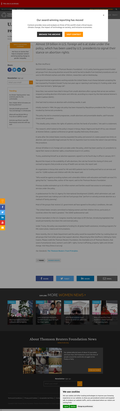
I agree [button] (66, 406)
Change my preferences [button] (85, 406)
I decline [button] (73, 406)
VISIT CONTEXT (74, 34)
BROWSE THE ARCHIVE (49, 34)
